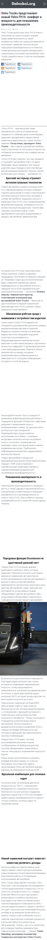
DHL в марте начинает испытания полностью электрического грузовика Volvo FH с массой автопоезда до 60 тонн (21, 874)
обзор (18, 901)
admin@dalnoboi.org (19, 926)
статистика (35, 897)
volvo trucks (25, 764)
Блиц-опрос (28, 901)
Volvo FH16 (14, 764)
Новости (6, 760)
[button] (44, 837)
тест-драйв (23, 897)
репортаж (11, 897)
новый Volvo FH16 (9, 769)
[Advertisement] (23, 809)
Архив (34, 926)
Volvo (4, 764)
